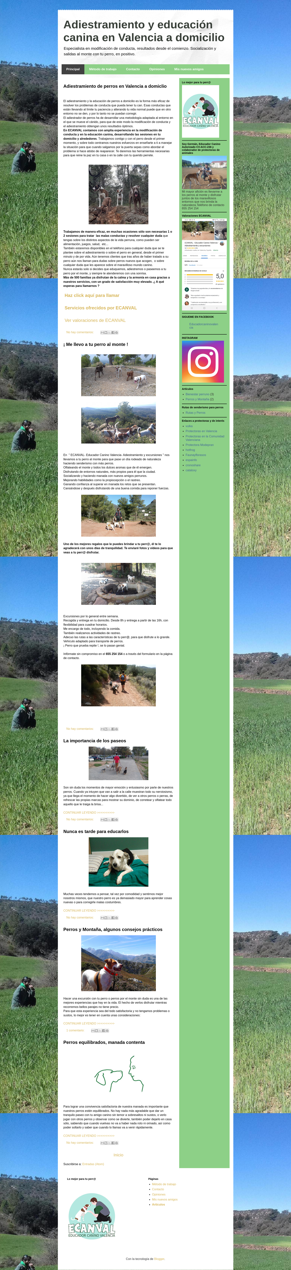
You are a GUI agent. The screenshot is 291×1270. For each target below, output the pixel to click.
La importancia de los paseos (94, 740)
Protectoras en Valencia (201, 431)
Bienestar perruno (197, 394)
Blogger (159, 1259)
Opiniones (157, 69)
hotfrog (190, 450)
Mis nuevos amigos (189, 69)
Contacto (133, 69)
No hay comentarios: (80, 332)
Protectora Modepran (200, 444)
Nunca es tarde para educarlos (96, 831)
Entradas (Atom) (93, 1164)
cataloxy (191, 470)
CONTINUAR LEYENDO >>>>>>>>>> (89, 812)
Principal (73, 69)
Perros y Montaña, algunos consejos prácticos (113, 929)
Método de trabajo (102, 69)
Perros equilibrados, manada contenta (104, 1042)
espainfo (191, 460)
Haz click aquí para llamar (91, 295)
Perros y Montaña (197, 399)
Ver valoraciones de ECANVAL (95, 320)
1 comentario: (75, 1030)
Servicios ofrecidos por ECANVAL (101, 307)
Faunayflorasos (196, 455)
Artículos (158, 1204)
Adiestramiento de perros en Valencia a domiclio (115, 86)
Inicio (118, 1155)
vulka (189, 426)
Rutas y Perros (196, 412)
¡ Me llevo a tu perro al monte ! (95, 344)
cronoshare (193, 465)
